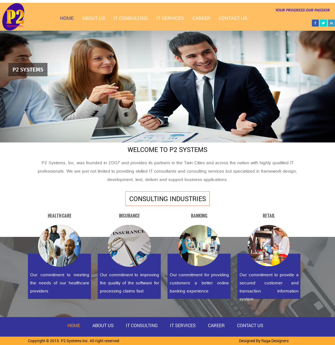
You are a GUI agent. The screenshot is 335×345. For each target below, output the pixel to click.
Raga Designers (275, 340)
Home (67, 18)
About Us (93, 18)
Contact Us (233, 18)
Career (201, 18)
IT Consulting (131, 18)
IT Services (170, 18)
